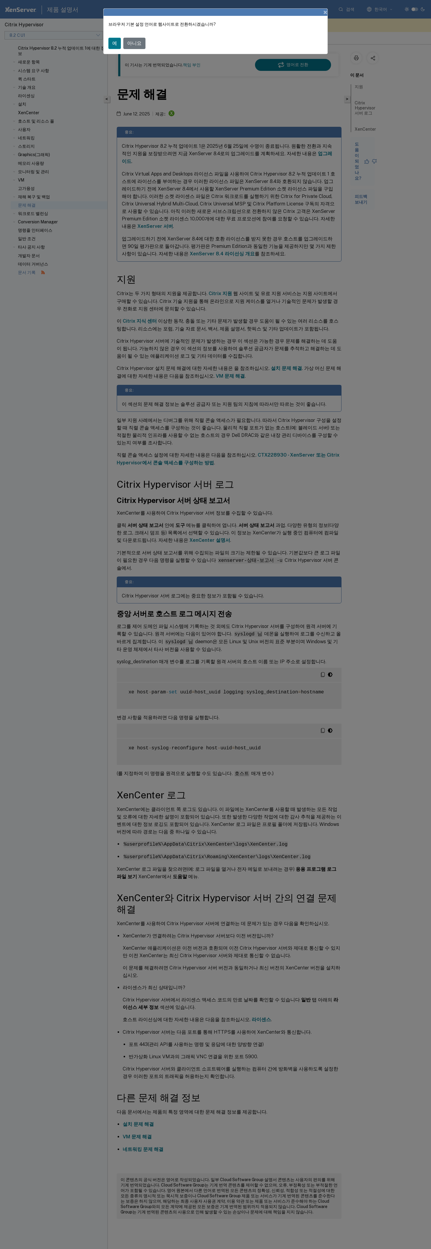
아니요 (134, 43)
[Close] (325, 12)
